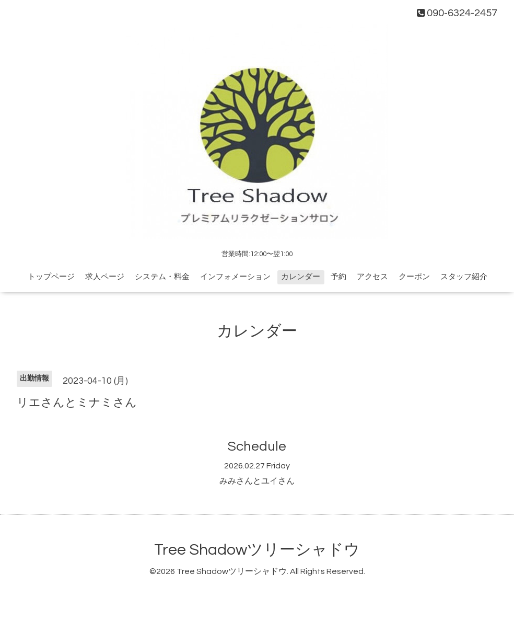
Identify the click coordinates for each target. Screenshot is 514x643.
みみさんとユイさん (257, 481)
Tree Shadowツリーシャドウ (257, 550)
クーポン (414, 277)
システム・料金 (162, 277)
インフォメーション (235, 277)
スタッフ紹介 (463, 277)
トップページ (51, 277)
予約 (338, 277)
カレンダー (300, 277)
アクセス (372, 277)
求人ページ (104, 277)
